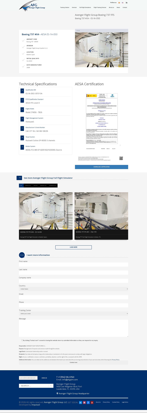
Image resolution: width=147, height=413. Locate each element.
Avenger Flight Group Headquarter (72, 393)
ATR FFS (35, 185)
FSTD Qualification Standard (34, 99)
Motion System (30, 146)
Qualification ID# (31, 90)
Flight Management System (34, 118)
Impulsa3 (36, 405)
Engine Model (30, 109)
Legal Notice (125, 402)
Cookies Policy (115, 402)
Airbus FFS (28, 185)
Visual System (30, 137)
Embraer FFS (52, 185)
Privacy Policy (115, 360)
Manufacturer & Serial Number (35, 127)
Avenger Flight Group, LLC (55, 402)
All (21, 185)
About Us (98, 402)
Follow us (113, 2)
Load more (73, 247)
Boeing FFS (43, 185)
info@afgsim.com (70, 379)
